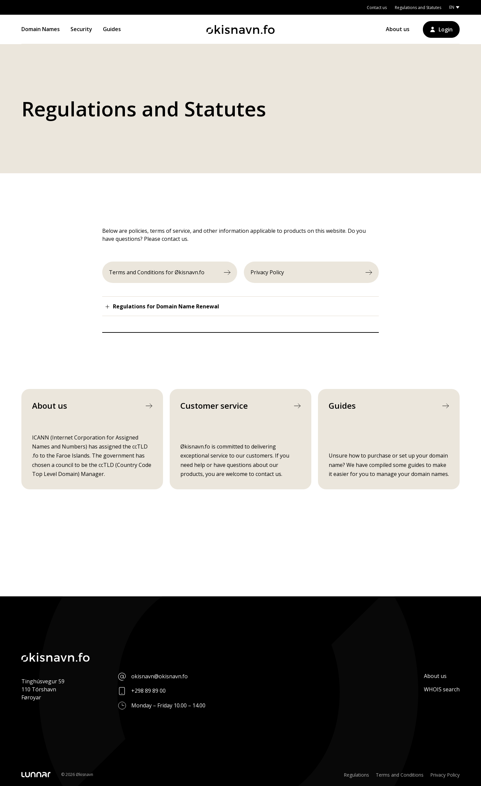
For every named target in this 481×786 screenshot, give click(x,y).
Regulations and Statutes (418, 7)
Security (81, 29)
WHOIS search (442, 689)
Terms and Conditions (400, 775)
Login (446, 29)
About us (398, 29)
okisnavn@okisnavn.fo (159, 676)
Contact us (377, 7)
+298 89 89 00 (148, 690)
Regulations (356, 775)
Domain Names (40, 29)
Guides (112, 29)
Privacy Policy (445, 775)
